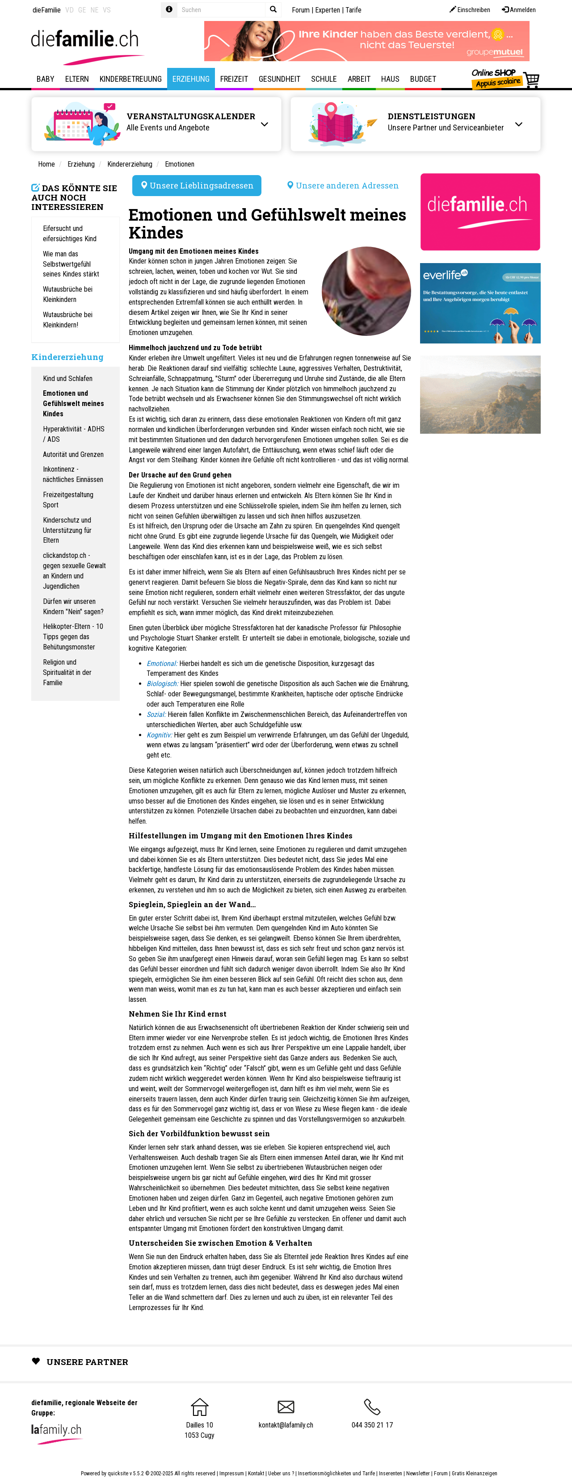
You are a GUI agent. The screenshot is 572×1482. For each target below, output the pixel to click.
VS (107, 10)
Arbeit (359, 79)
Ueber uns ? (281, 1473)
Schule (324, 79)
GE (82, 10)
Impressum (231, 1473)
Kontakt (256, 1473)
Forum (301, 10)
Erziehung (191, 79)
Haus (390, 79)
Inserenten (391, 1473)
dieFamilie (47, 10)
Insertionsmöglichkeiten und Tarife (336, 1473)
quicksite (118, 1473)
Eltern (77, 79)
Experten (327, 10)
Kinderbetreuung (131, 79)
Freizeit (234, 79)
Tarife (353, 10)
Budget (423, 79)
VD (69, 10)
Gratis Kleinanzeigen (474, 1473)
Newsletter (418, 1473)
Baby (46, 79)
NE (94, 10)
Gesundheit (279, 79)
